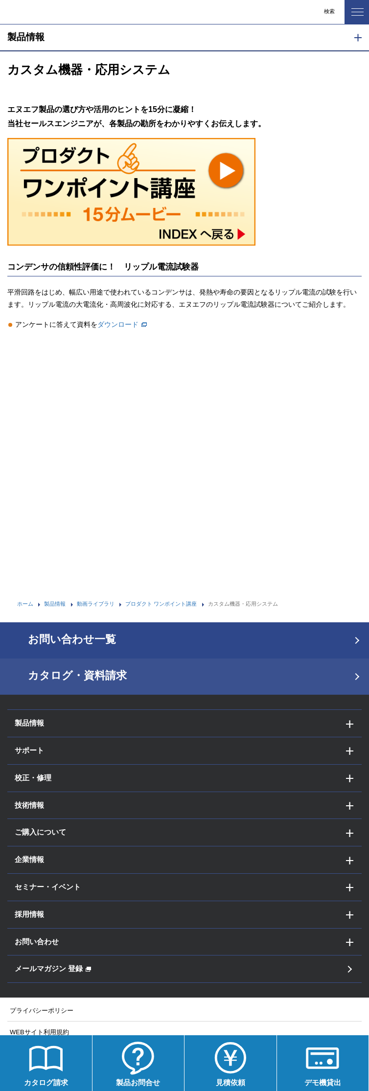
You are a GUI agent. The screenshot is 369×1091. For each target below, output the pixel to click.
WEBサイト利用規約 (39, 1032)
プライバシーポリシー (41, 1010)
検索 (329, 11)
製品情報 (26, 37)
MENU (354, 9)
